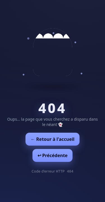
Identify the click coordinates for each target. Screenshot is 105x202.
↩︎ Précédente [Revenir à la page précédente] (53, 155)
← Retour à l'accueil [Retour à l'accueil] (52, 139)
